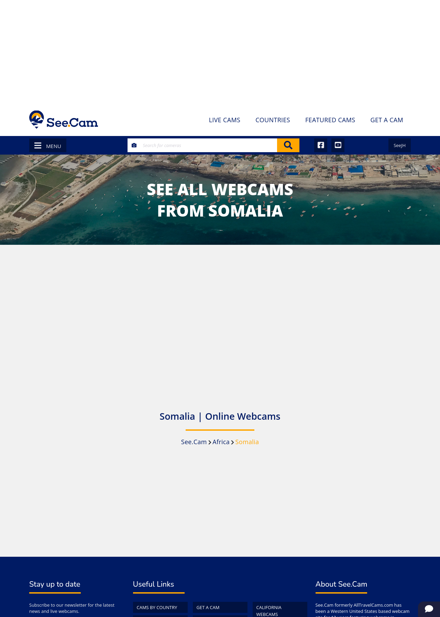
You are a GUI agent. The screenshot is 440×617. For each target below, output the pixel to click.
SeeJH (400, 145)
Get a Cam (208, 607)
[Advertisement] (220, 51)
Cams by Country (157, 607)
